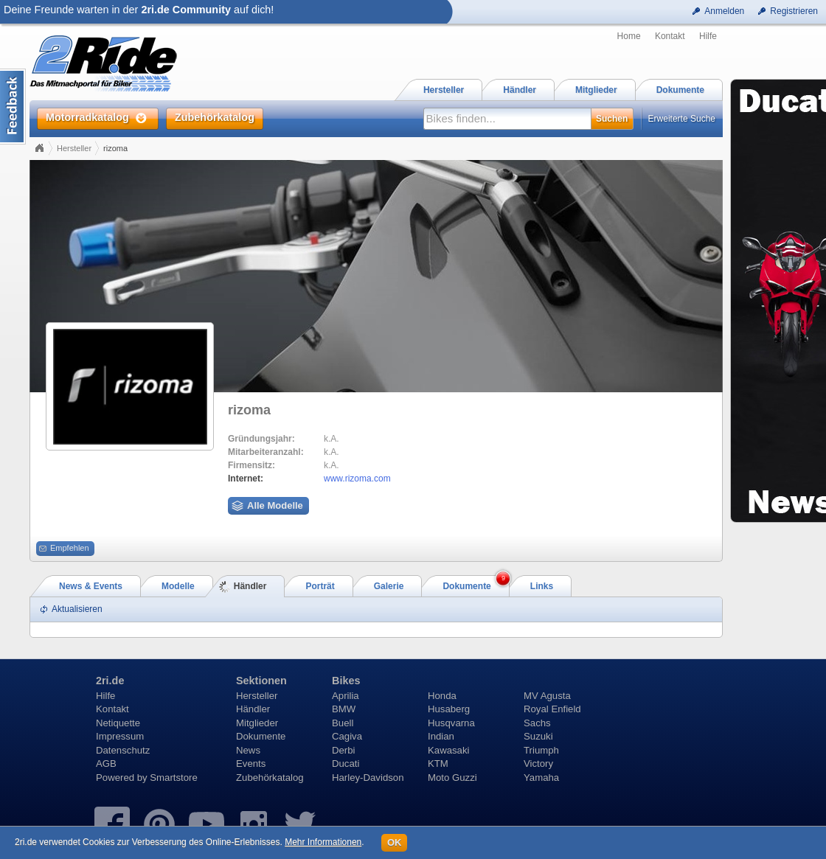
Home (629, 36)
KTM (438, 763)
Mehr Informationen (323, 842)
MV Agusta (547, 695)
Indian (441, 736)
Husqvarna (451, 722)
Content (13, 107)
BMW (343, 708)
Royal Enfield (552, 708)
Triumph (541, 750)
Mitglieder (257, 722)
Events (251, 763)
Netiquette (118, 722)
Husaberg (449, 708)
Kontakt (670, 36)
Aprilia (345, 695)
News (248, 750)
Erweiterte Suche (681, 119)
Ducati (345, 763)
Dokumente (260, 736)
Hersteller (74, 148)
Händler (253, 708)
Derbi (343, 750)
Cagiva (347, 736)
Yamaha (541, 777)
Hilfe (708, 36)
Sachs (537, 722)
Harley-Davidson (367, 777)
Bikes (346, 680)
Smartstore (174, 777)
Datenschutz (123, 750)
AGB (106, 763)
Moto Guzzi (452, 777)
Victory (538, 763)
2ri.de (110, 680)
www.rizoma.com (357, 478)
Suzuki (538, 736)
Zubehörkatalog (270, 777)
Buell (342, 722)
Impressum (120, 736)
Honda (442, 695)
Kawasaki (448, 750)
